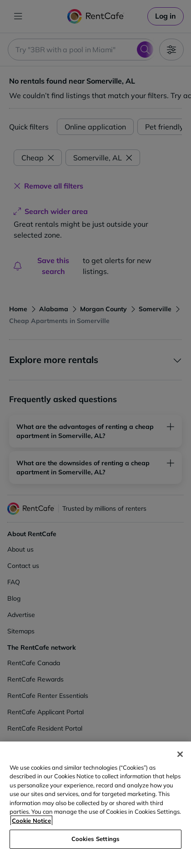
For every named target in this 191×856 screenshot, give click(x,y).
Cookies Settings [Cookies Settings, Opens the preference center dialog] (95, 838)
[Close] (180, 754)
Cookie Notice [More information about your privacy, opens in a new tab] (31, 820)
